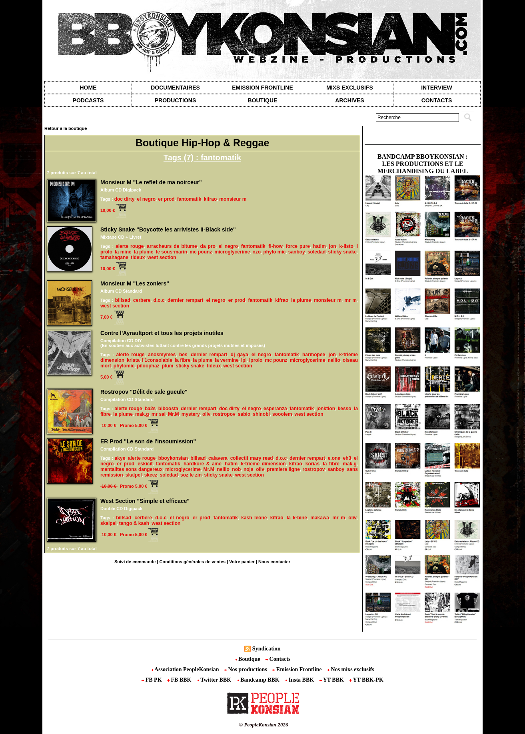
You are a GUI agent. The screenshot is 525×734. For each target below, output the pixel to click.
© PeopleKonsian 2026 (263, 725)
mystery (191, 414)
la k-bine (297, 518)
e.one (334, 458)
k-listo (346, 246)
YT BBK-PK (366, 680)
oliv (206, 414)
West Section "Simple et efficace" (145, 501)
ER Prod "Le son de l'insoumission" (148, 441)
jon (332, 246)
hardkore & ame (203, 464)
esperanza (275, 408)
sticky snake (342, 252)
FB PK (152, 680)
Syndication (266, 649)
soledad (316, 252)
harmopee (313, 354)
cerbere (141, 300)
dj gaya (239, 354)
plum (168, 366)
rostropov (224, 414)
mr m (350, 300)
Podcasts (88, 100)
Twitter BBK (215, 680)
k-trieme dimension (263, 464)
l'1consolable (157, 360)
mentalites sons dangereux (131, 469)
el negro (146, 199)
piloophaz (148, 366)
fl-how (275, 246)
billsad (122, 300)
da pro (208, 246)
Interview (436, 87)
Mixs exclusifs (349, 87)
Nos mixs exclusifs (350, 669)
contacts (436, 100)
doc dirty (124, 199)
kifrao (210, 199)
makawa (319, 518)
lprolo (255, 360)
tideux (138, 257)
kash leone (254, 518)
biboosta (168, 408)
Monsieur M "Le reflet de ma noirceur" (151, 182)
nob (236, 469)
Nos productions (246, 669)
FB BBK (180, 680)
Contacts (277, 659)
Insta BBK (300, 680)
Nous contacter (274, 561)
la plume (144, 252)
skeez (151, 475)
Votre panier (241, 561)
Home (88, 87)
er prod (166, 199)
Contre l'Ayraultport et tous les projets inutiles (162, 333)
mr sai (159, 414)
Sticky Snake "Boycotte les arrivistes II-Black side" (168, 229)
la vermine (226, 360)
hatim (319, 246)
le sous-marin (171, 252)
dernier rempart (186, 300)
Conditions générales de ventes (193, 561)
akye (120, 458)
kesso (344, 408)
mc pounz (201, 252)
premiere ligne (283, 469)
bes (183, 354)
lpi (244, 360)
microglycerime (232, 252)
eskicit (145, 464)
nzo (256, 252)
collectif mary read (251, 458)
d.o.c (159, 300)
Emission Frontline (262, 87)
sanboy (296, 252)
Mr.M (173, 414)
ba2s (150, 408)
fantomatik (189, 199)
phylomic (124, 366)
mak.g (142, 414)
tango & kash (134, 523)
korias (312, 464)
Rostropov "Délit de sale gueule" (144, 392)
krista (133, 360)
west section (162, 257)
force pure (298, 246)
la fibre (182, 360)
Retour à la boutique (65, 128)
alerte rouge (130, 246)
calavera (218, 458)
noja (249, 469)
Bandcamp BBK (259, 680)
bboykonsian (173, 458)
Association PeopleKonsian (185, 669)
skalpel (134, 475)
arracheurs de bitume (172, 246)
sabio (244, 414)
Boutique (262, 100)
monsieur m (232, 199)
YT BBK (332, 680)
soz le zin (191, 475)
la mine (123, 252)
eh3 (347, 458)
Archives (349, 100)
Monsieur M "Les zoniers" (134, 283)
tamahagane (114, 257)
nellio (334, 360)
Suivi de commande (135, 561)
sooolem (282, 414)
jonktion (325, 408)
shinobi (261, 414)
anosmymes (162, 354)
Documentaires (175, 87)
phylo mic (274, 252)
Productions (175, 100)
